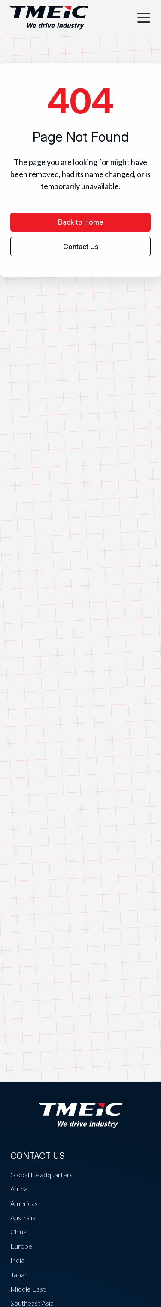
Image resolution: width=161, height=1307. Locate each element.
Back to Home (80, 222)
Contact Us (80, 246)
